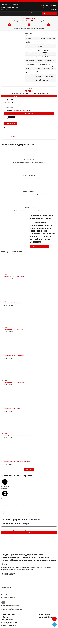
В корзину (11, 117)
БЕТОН (33, 18)
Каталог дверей (27, 18)
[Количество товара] (6, 117)
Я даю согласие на (18, 110)
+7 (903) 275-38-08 (50, 5)
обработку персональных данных (22, 110)
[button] (15, 13)
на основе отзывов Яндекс (37, 35)
